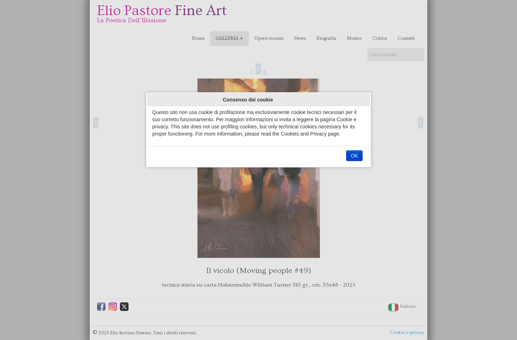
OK (354, 156)
